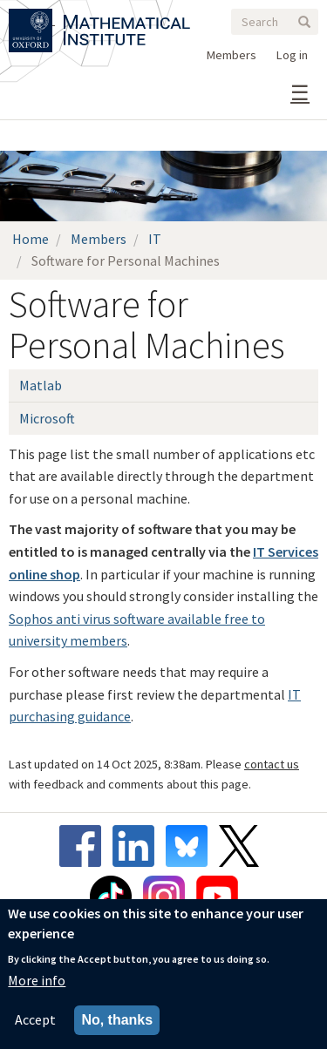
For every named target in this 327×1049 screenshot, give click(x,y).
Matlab (40, 385)
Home (30, 238)
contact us (271, 764)
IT (154, 238)
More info (36, 980)
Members (231, 55)
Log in (292, 55)
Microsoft (47, 418)
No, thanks (117, 1019)
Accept (35, 1019)
